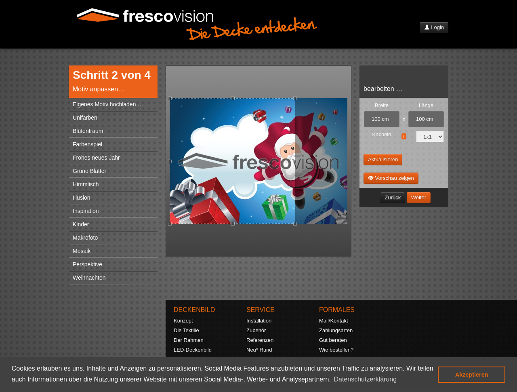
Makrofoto (85, 237)
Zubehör (256, 330)
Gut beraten (333, 340)
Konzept (183, 321)
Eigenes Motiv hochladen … (108, 104)
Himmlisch (86, 184)
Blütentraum (88, 131)
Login (434, 27)
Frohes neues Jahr (96, 157)
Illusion (81, 197)
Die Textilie (186, 330)
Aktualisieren (383, 159)
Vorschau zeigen (391, 178)
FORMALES (337, 309)
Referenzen (259, 340)
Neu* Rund (259, 350)
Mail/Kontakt (333, 321)
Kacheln (381, 134)
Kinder (81, 224)
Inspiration (86, 211)
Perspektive (87, 264)
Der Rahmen (189, 340)
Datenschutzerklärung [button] (365, 379)
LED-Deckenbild (193, 350)
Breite (382, 105)
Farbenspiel (87, 144)
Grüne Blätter (89, 171)
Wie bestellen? (336, 350)
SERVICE (260, 309)
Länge (426, 105)
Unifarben (85, 117)
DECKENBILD (194, 309)
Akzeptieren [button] (471, 374)
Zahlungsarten (336, 330)
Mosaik (81, 251)
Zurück (393, 197)
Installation (258, 321)
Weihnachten (89, 277)
